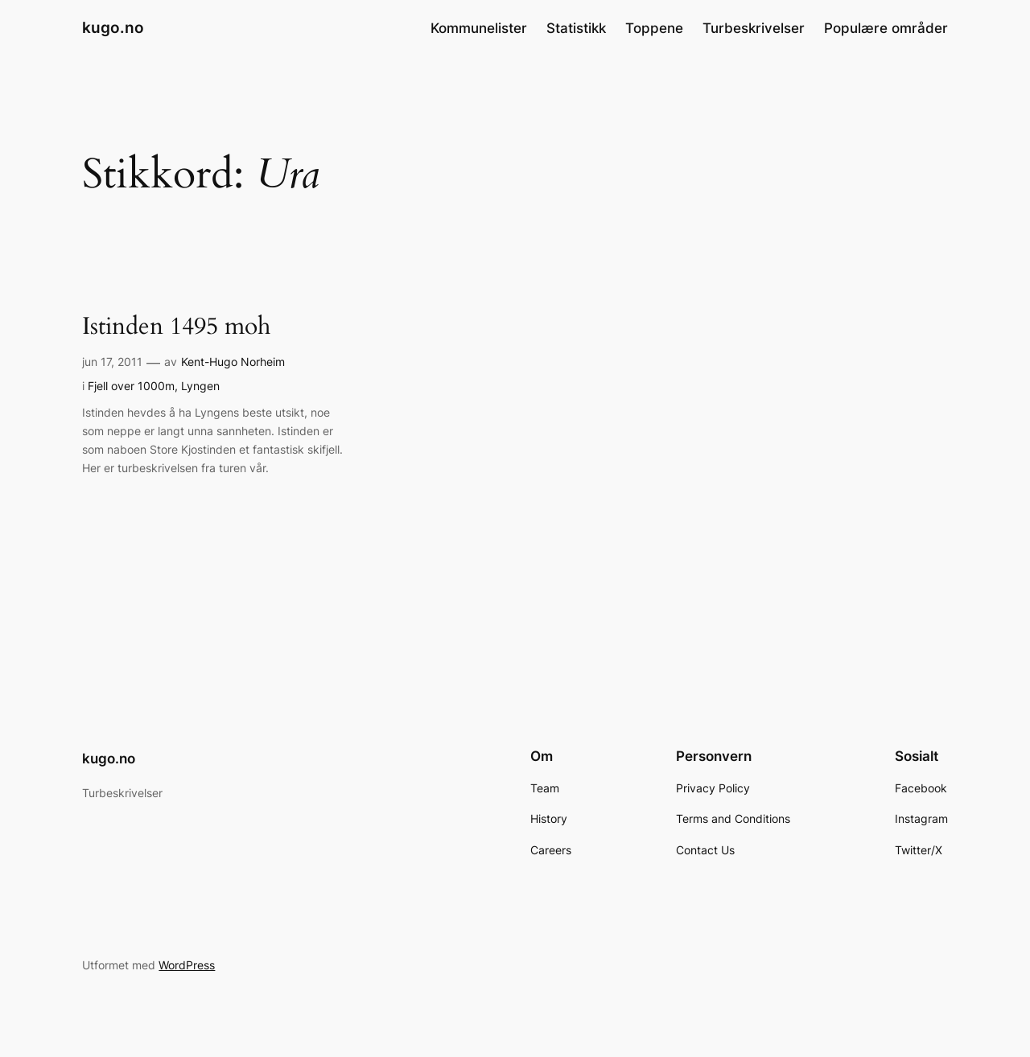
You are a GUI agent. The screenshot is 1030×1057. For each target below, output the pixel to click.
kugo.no (113, 27)
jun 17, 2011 (112, 361)
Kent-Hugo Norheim (233, 361)
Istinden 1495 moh (176, 327)
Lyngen (200, 386)
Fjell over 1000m (131, 386)
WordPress (187, 965)
